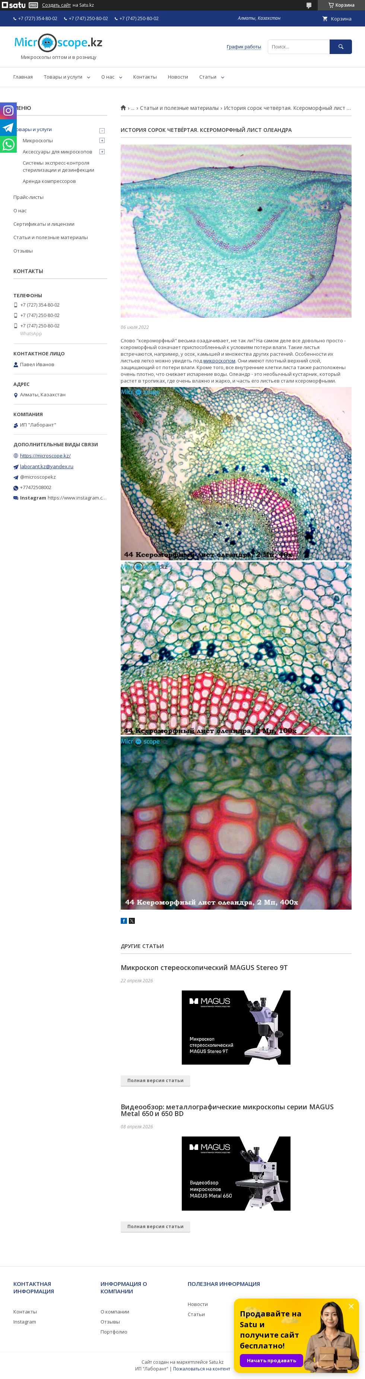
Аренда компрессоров (49, 181)
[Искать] (341, 46)
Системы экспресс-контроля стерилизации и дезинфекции (58, 166)
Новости (178, 76)
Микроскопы (38, 140)
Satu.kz (216, 1362)
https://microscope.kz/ (45, 456)
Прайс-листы (28, 197)
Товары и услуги (63, 76)
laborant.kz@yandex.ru (46, 466)
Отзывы (23, 250)
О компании (115, 1311)
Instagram (24, 1321)
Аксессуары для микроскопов (57, 151)
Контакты (145, 76)
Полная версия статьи (155, 1080)
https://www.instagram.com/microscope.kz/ (97, 497)
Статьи (207, 76)
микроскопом (219, 360)
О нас (107, 76)
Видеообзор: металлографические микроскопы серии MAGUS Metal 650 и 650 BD (227, 1110)
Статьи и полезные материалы (179, 108)
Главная (23, 76)
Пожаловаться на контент (201, 1369)
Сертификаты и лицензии (43, 224)
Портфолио (114, 1331)
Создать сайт (56, 5)
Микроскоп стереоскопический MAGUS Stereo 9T (204, 967)
